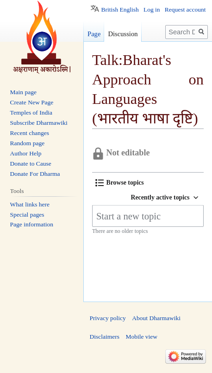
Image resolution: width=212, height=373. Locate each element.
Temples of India (31, 112)
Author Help (26, 153)
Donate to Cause (30, 163)
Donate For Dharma (35, 173)
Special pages (27, 214)
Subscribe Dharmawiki (39, 122)
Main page (23, 92)
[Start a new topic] (148, 216)
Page (93, 34)
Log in (151, 9)
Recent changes (29, 132)
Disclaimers (104, 336)
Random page (27, 143)
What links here (30, 204)
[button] (119, 182)
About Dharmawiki (156, 318)
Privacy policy (108, 318)
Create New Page (32, 102)
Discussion (122, 34)
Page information (31, 224)
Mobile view (141, 336)
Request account (185, 9)
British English (119, 9)
